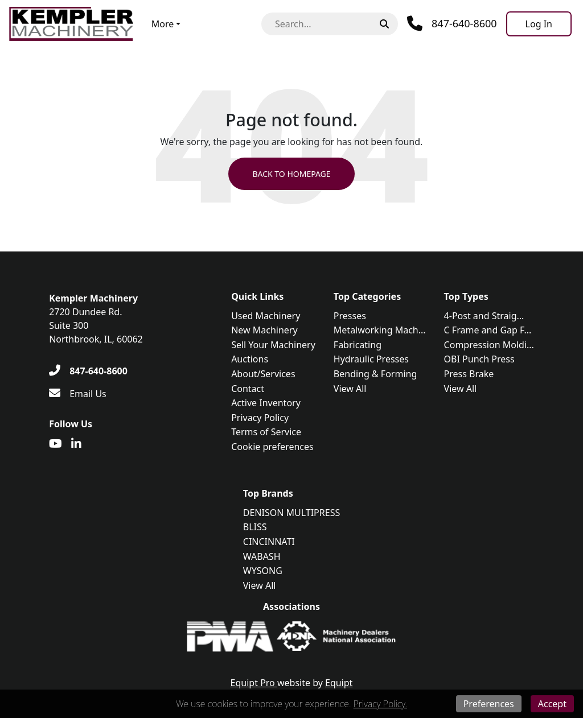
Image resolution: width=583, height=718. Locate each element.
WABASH (262, 556)
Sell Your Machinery (273, 345)
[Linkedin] (76, 444)
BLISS (255, 527)
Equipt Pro (254, 682)
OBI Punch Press (479, 359)
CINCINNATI (269, 541)
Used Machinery (265, 316)
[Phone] (452, 23)
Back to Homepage (291, 173)
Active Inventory (266, 403)
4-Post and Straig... (484, 316)
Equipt (338, 682)
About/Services (263, 374)
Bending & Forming (375, 374)
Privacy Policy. (380, 704)
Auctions (249, 359)
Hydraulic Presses (371, 359)
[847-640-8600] (88, 371)
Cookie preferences (272, 446)
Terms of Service (266, 432)
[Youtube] (55, 444)
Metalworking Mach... (380, 330)
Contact (247, 388)
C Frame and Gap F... (488, 330)
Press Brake (469, 374)
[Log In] (539, 23)
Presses (350, 316)
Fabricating (357, 345)
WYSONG (262, 570)
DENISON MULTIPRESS (291, 512)
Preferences (488, 704)
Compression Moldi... (489, 345)
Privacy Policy (260, 417)
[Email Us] (77, 393)
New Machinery (264, 330)
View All (350, 388)
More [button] (162, 24)
